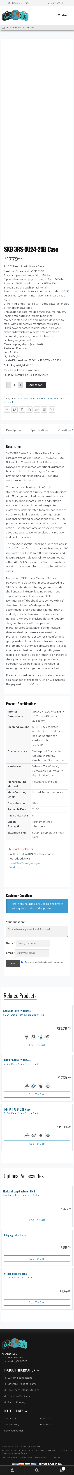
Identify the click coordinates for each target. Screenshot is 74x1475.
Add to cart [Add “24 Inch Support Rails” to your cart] (37, 1302)
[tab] (13, 430)
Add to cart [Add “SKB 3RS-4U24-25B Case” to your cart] (37, 1094)
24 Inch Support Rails (15, 1273)
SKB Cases (46, 398)
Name (11, 943)
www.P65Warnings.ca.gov (24, 863)
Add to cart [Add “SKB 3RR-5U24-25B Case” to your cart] (36, 1045)
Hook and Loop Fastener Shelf (19, 1191)
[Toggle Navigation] (63, 15)
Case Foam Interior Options (23, 1390)
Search (37, 1470)
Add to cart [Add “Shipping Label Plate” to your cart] (37, 1258)
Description (13, 430)
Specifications (39, 430)
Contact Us (55, 3)
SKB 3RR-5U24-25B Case (17, 1010)
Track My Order (18, 3)
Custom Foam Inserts (19, 1377)
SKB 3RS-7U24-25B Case (16, 1109)
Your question (15, 922)
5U (3, 27)
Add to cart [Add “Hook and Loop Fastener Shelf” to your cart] (36, 1220)
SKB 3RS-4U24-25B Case (17, 1060)
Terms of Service (9, 1457)
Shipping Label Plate (14, 1235)
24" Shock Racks (26, 398)
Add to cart (35, 385)
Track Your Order (13, 1430)
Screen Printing (16, 1402)
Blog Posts (46, 1424)
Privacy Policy (26, 1457)
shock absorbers (50, 675)
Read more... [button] (16, 867)
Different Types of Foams (21, 1383)
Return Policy (11, 1424)
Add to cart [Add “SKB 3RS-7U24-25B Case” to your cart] (37, 1143)
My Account (12, 1470)
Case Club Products (18, 1396)
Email (10, 952)
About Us (45, 1418)
